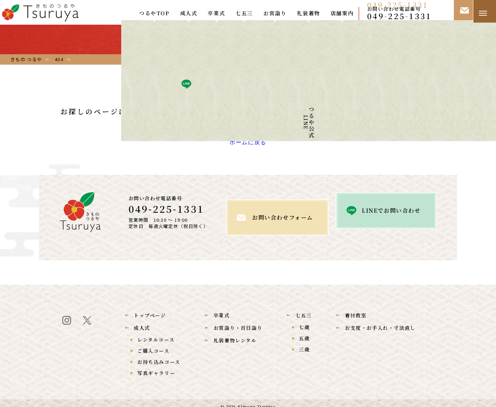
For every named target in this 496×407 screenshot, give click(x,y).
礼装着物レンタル (235, 333)
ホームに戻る (248, 145)
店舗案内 (342, 13)
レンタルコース (156, 332)
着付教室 (355, 308)
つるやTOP (154, 13)
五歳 (304, 331)
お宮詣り (274, 13)
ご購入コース (153, 344)
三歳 (304, 342)
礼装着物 (308, 13)
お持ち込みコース (158, 355)
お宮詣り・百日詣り (238, 321)
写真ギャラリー (156, 366)
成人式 (188, 13)
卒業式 (216, 13)
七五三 (244, 13)
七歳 (304, 320)
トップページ (150, 308)
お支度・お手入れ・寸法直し (380, 321)
